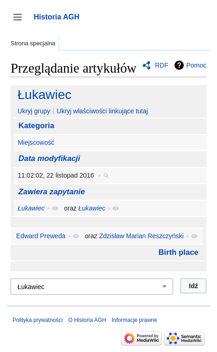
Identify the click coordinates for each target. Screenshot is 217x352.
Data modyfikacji (49, 158)
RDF (162, 65)
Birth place (178, 252)
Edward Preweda (41, 236)
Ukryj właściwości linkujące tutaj (102, 111)
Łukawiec (45, 94)
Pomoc (196, 65)
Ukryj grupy (34, 111)
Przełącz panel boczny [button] (20, 21)
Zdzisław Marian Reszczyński (141, 236)
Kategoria (36, 125)
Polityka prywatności (37, 320)
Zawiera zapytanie (51, 191)
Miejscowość (36, 142)
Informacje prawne (134, 320)
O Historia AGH (87, 320)
